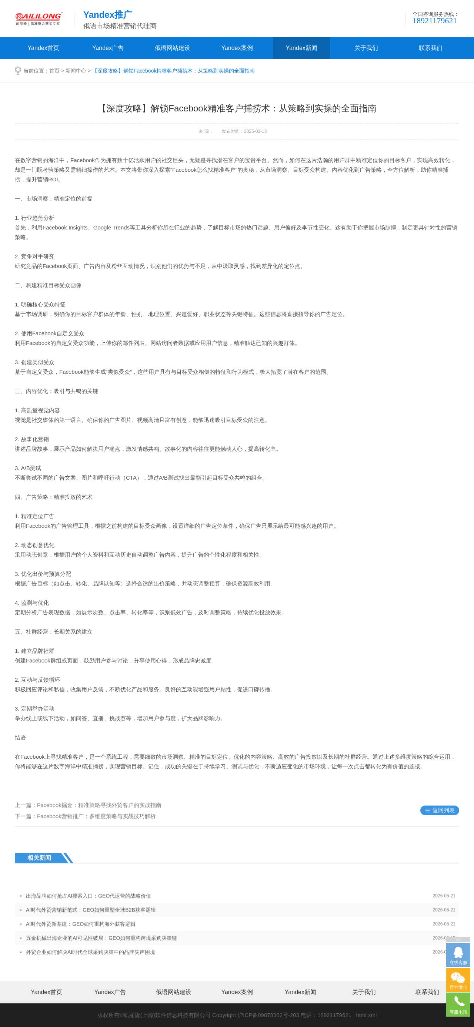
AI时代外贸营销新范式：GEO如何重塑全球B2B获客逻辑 (240, 936)
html (361, 1015)
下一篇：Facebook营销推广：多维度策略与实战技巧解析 (85, 826)
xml (372, 1015)
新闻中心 (76, 71)
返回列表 (444, 821)
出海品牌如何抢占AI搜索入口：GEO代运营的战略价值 (240, 922)
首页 (54, 71)
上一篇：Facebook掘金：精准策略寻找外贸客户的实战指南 (88, 815)
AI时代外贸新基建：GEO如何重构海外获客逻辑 (240, 950)
